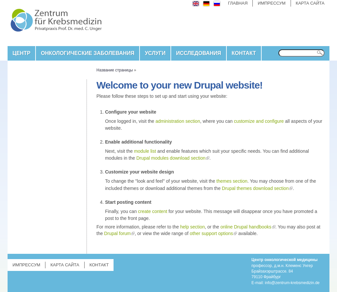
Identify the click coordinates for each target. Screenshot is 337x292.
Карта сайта (310, 3)
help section (192, 226)
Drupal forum (117, 233)
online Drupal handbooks (246, 226)
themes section (232, 181)
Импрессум (271, 3)
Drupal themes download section (255, 188)
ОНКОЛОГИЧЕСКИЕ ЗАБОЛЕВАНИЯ (87, 53)
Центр (21, 53)
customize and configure (259, 121)
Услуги (155, 53)
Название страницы (114, 70)
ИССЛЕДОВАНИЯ (198, 53)
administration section (178, 121)
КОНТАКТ (244, 53)
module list (145, 151)
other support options (211, 233)
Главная (238, 3)
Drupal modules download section (170, 158)
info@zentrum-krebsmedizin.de (292, 282)
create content (152, 211)
